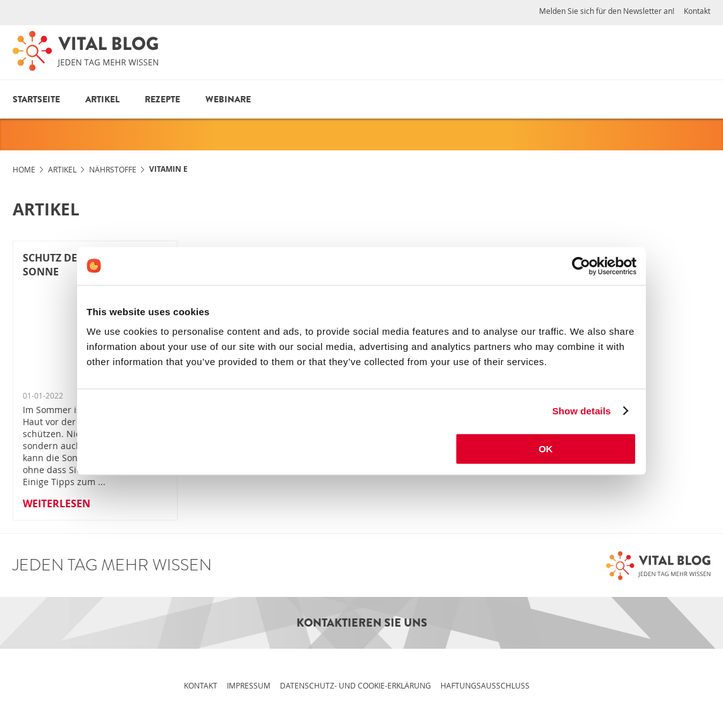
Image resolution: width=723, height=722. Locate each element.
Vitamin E (168, 169)
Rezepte (162, 99)
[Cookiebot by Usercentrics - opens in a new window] (581, 265)
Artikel (102, 99)
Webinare (228, 99)
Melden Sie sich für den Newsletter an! (606, 11)
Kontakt (697, 11)
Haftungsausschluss (485, 685)
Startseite (36, 99)
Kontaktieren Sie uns (361, 623)
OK (545, 448)
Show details (581, 411)
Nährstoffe (113, 169)
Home (24, 169)
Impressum (248, 685)
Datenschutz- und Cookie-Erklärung (355, 685)
